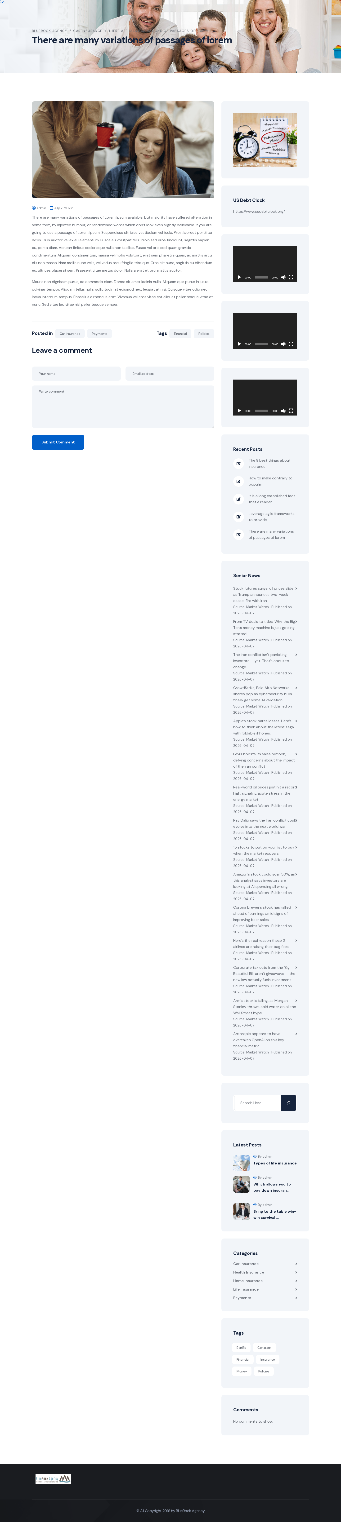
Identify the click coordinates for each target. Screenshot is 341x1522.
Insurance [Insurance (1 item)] (267, 1359)
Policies (204, 334)
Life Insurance (246, 1289)
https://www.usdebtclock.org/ (259, 211)
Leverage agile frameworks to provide (272, 516)
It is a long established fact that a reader (272, 498)
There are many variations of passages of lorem (271, 534)
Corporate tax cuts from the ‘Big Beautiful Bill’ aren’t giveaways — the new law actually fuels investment (264, 973)
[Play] (239, 277)
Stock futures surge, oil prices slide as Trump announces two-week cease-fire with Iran (263, 594)
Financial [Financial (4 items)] (243, 1359)
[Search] (288, 1103)
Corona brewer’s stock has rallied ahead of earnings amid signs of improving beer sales (262, 913)
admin (41, 208)
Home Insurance (248, 1280)
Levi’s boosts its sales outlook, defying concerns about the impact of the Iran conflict (264, 760)
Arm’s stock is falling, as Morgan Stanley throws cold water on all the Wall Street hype (264, 1006)
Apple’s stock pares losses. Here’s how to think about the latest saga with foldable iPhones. (263, 727)
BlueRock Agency (190, 1510)
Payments (99, 334)
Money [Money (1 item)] (242, 1371)
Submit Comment (58, 442)
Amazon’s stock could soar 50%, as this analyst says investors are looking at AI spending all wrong (264, 880)
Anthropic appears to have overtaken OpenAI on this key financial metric (258, 1040)
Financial (180, 334)
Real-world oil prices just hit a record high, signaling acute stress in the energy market (265, 793)
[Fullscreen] (291, 277)
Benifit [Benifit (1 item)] (241, 1347)
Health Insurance (248, 1272)
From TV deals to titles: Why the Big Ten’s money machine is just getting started (264, 627)
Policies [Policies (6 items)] (263, 1371)
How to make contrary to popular (270, 481)
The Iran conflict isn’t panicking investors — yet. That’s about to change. (261, 660)
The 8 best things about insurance (270, 463)
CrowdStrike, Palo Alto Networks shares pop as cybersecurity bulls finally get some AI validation (262, 694)
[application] (265, 264)
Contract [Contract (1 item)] (264, 1347)
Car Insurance (70, 334)
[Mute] (283, 277)
